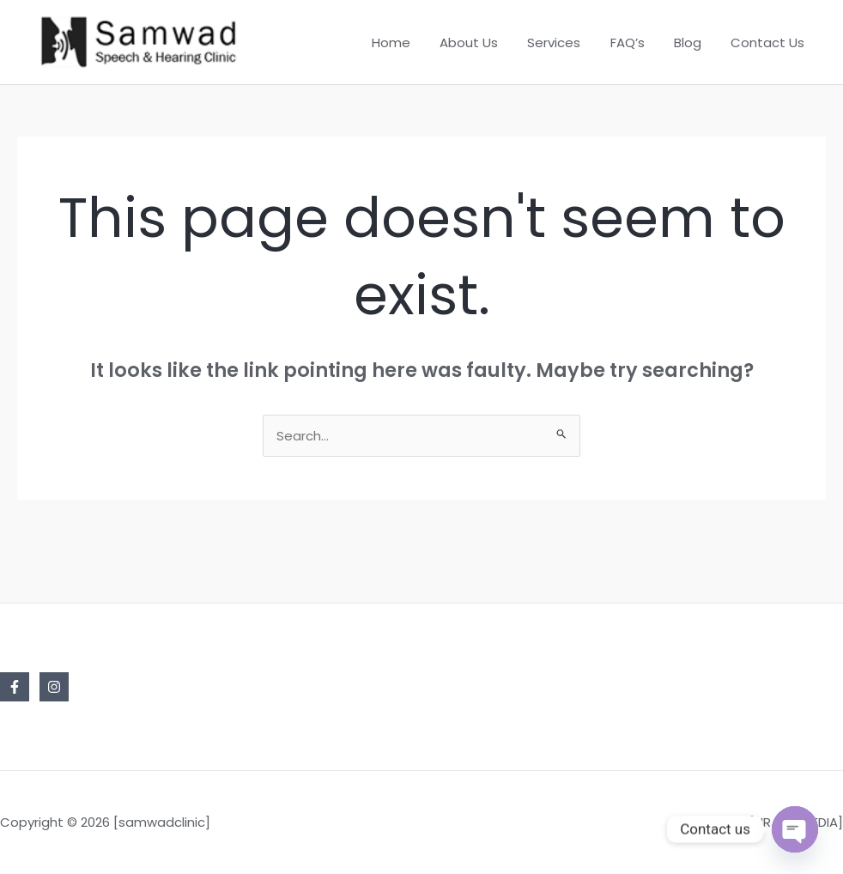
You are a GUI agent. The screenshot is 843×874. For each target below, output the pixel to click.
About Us (485, 42)
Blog (693, 42)
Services (566, 42)
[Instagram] (54, 686)
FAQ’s (636, 42)
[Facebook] (14, 686)
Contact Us (769, 42)
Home (410, 42)
